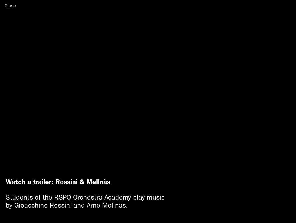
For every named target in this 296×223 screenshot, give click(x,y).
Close (10, 5)
